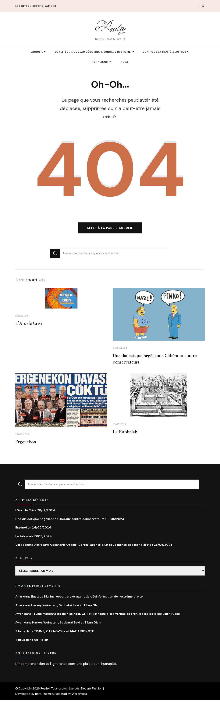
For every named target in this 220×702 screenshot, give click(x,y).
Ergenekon (26, 443)
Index (124, 62)
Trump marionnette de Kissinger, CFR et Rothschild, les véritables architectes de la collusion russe (106, 615)
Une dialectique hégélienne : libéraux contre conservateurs (60, 521)
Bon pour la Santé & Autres (164, 51)
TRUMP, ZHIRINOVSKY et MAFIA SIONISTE (64, 633)
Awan (19, 615)
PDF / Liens (100, 62)
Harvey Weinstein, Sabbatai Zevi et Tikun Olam (65, 607)
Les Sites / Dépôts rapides (35, 6)
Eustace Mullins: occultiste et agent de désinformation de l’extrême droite (87, 598)
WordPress (79, 695)
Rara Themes (44, 695)
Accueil (37, 51)
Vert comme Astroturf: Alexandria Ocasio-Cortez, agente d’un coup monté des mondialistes (84, 546)
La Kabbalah (125, 433)
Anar (18, 598)
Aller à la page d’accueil (110, 228)
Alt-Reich (41, 641)
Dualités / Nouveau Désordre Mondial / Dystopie (93, 51)
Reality (110, 27)
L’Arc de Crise (29, 324)
